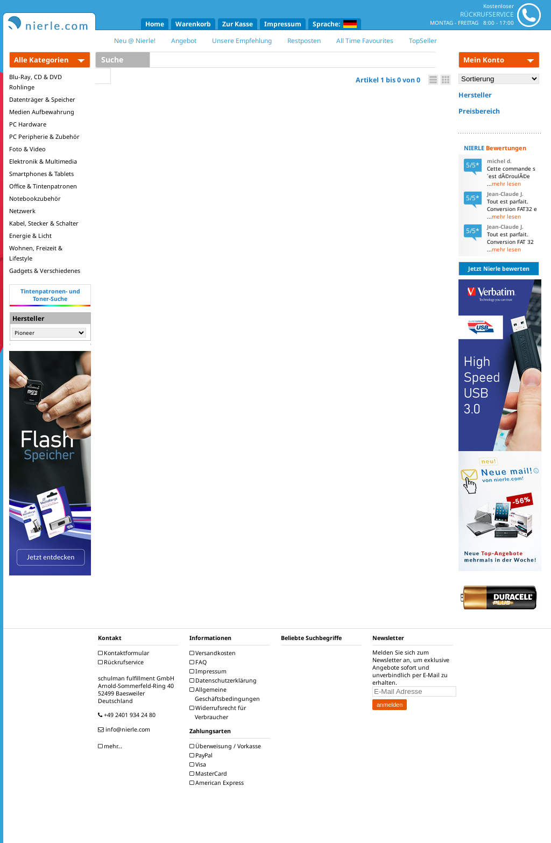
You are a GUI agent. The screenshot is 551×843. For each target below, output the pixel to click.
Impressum (282, 24)
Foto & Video (27, 149)
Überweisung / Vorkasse (226, 746)
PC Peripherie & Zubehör (44, 136)
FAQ (199, 662)
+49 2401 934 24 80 (128, 715)
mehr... (111, 746)
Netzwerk (22, 211)
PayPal (202, 755)
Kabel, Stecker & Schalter (44, 223)
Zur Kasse (237, 24)
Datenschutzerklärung (224, 680)
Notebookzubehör (35, 198)
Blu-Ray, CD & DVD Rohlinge (35, 82)
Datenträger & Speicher (42, 99)
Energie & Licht (30, 235)
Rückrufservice (122, 662)
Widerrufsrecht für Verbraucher (219, 712)
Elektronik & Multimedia (43, 161)
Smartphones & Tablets (41, 174)
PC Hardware (27, 124)
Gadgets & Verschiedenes (44, 270)
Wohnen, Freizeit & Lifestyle (35, 253)
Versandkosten (214, 653)
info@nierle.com (125, 729)
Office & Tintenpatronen (43, 186)
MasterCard (209, 773)
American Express (218, 782)
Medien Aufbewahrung (41, 112)
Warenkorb (193, 24)
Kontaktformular (125, 653)
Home (154, 24)
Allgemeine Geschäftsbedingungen (226, 694)
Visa (199, 764)
